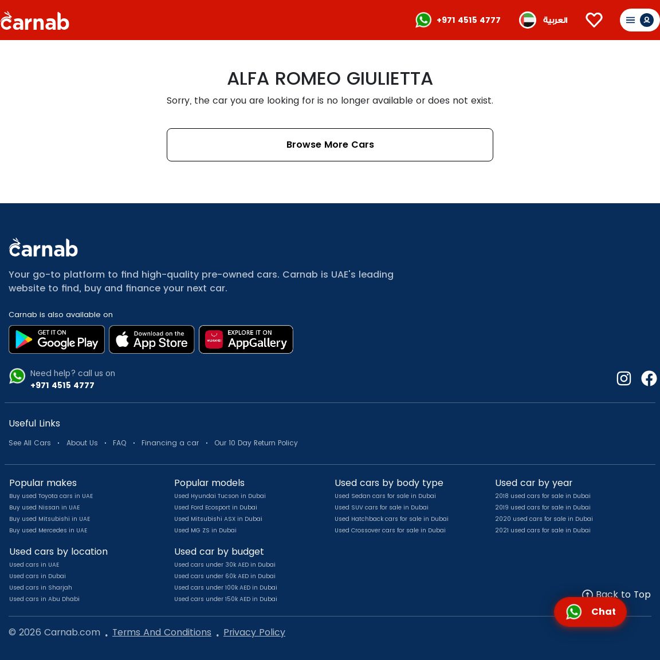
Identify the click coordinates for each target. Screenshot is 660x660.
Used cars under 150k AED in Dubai (225, 599)
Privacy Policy (254, 632)
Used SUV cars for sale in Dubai (382, 507)
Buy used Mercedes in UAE (48, 530)
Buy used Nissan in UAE (44, 507)
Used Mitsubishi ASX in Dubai (218, 519)
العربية (555, 20)
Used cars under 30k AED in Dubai (225, 564)
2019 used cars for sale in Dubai (543, 507)
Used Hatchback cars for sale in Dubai (392, 519)
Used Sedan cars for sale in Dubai (385, 496)
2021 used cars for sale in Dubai (543, 530)
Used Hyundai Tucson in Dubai (220, 496)
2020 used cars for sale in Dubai (544, 519)
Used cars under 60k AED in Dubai (225, 576)
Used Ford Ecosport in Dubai (215, 507)
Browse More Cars (330, 144)
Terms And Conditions (161, 632)
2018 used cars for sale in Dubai (543, 496)
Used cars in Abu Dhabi (44, 599)
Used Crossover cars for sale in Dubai (390, 530)
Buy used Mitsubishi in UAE (49, 519)
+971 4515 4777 (469, 20)
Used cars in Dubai (37, 576)
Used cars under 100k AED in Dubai (225, 587)
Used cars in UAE (34, 564)
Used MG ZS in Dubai (205, 530)
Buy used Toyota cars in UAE (51, 496)
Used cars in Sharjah (40, 587)
